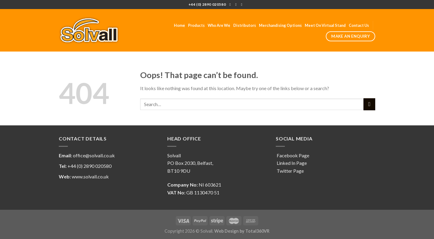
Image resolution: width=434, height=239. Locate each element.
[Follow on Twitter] (237, 4)
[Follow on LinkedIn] (243, 4)
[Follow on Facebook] (231, 4)
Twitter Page (290, 171)
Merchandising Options (280, 25)
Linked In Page (291, 163)
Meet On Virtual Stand (325, 25)
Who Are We (219, 25)
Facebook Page (292, 155)
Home (179, 25)
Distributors (244, 25)
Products (196, 25)
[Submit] (369, 104)
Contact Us (359, 25)
